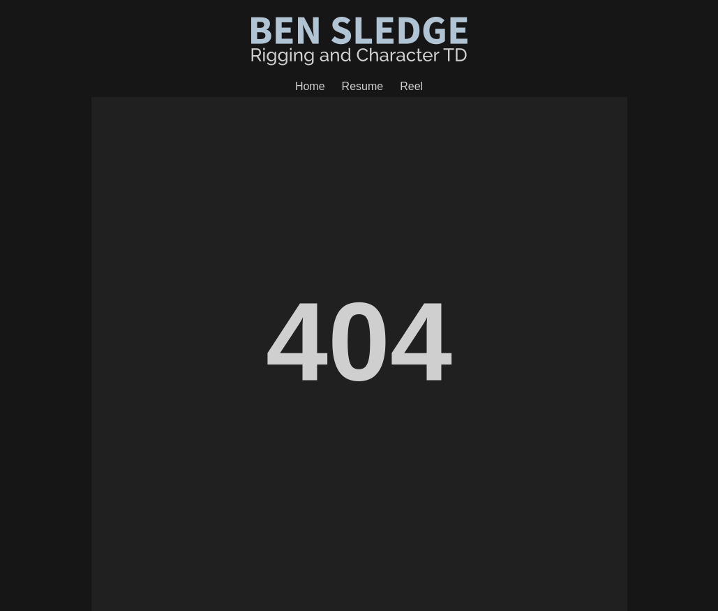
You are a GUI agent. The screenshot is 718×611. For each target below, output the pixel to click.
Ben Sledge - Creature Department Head (359, 41)
